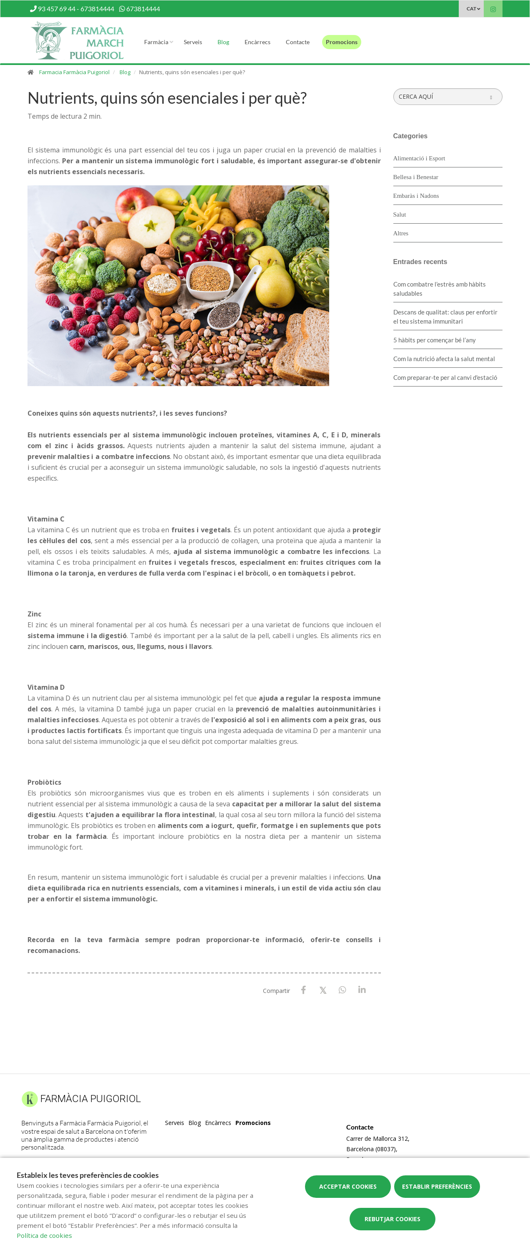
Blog (223, 41)
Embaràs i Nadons (416, 195)
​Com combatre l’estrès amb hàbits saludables (439, 288)
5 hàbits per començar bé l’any (434, 340)
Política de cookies (44, 1235)
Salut (399, 214)
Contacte (298, 41)
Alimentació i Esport (419, 158)
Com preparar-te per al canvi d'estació (445, 377)
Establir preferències (437, 1186)
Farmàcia (156, 41)
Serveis (193, 41)
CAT (471, 8)
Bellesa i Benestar (415, 177)
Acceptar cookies (348, 1186)
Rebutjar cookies (392, 1219)
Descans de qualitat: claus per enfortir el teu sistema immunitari (445, 316)
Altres (401, 233)
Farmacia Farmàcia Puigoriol (74, 72)
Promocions (342, 41)
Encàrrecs (257, 41)
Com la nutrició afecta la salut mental (444, 358)
